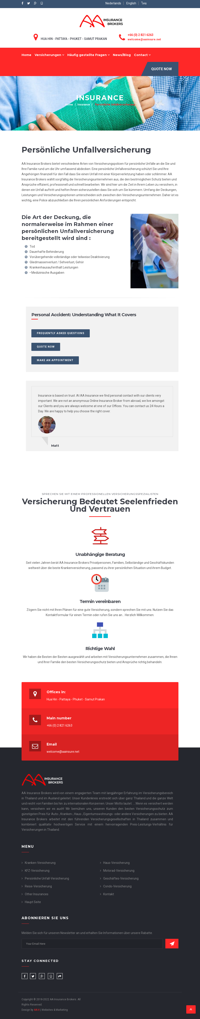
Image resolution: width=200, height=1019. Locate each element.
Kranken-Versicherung (40, 862)
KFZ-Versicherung (37, 870)
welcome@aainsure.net (144, 39)
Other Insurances (36, 894)
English (131, 3)
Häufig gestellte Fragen (88, 55)
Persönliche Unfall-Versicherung (47, 878)
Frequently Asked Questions (60, 333)
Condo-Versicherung (117, 886)
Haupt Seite (33, 902)
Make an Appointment (55, 360)
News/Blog (122, 55)
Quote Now (161, 69)
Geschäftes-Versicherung (121, 878)
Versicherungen (49, 55)
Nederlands (113, 3)
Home (26, 55)
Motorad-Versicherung (118, 870)
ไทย (144, 3)
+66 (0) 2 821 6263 (140, 35)
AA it (37, 1009)
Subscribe (171, 943)
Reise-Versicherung (38, 886)
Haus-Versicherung (116, 862)
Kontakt (108, 894)
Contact (142, 55)
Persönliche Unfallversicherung (114, 104)
